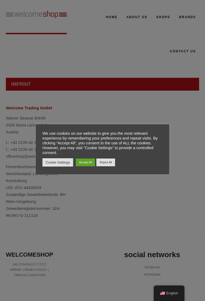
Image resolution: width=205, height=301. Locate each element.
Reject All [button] (106, 162)
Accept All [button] (85, 162)
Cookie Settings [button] (58, 162)
